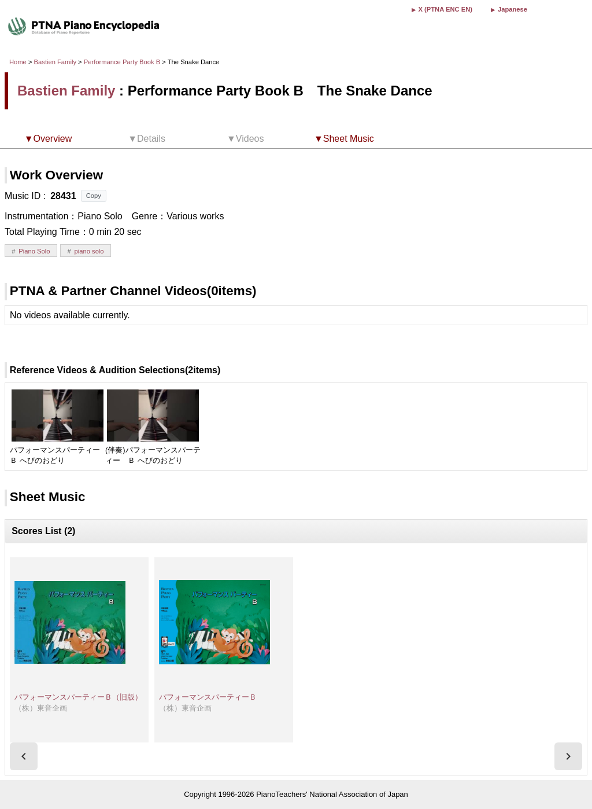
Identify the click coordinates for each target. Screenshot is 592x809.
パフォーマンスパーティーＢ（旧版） (78, 697)
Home (18, 61)
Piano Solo (34, 251)
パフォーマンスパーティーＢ (208, 697)
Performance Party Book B (123, 61)
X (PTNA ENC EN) (445, 9)
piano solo (89, 251)
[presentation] (24, 756)
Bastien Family (55, 61)
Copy (93, 195)
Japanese (512, 9)
